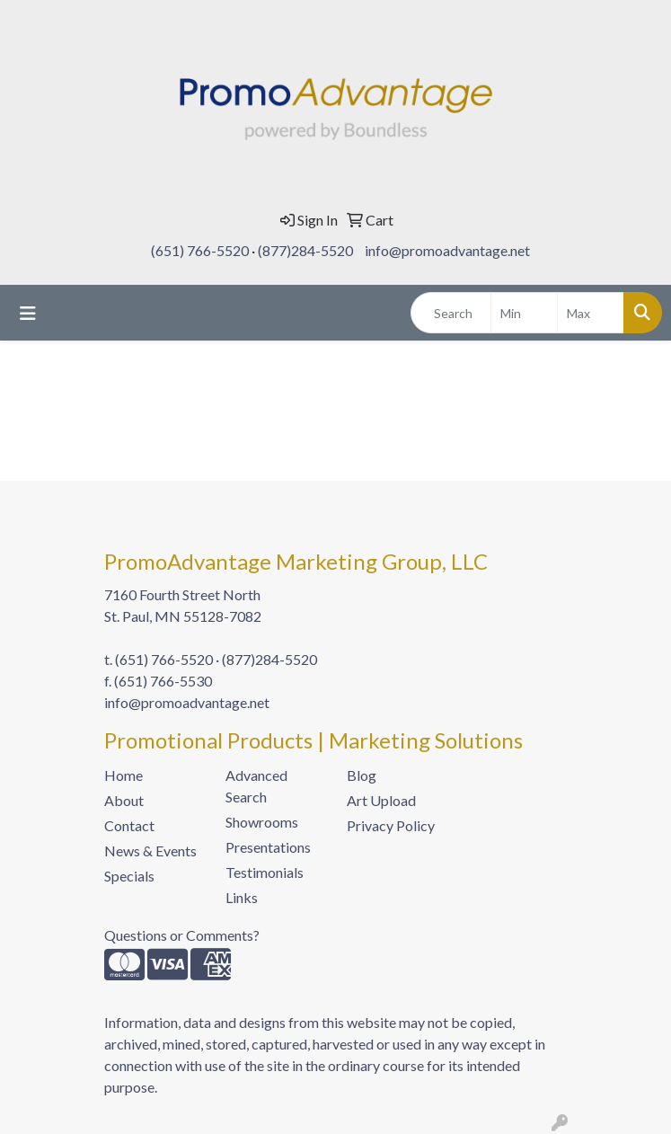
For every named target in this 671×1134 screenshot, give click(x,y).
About (124, 800)
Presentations (268, 846)
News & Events (150, 850)
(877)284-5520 (305, 250)
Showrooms (261, 821)
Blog (361, 775)
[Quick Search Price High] (590, 312)
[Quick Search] (451, 312)
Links (241, 897)
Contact (129, 825)
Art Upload (381, 800)
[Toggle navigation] (28, 313)
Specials (129, 875)
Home (123, 775)
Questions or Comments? (182, 935)
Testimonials (264, 872)
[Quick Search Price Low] (524, 312)
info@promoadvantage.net (447, 250)
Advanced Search (256, 785)
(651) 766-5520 (200, 250)
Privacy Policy (391, 825)
